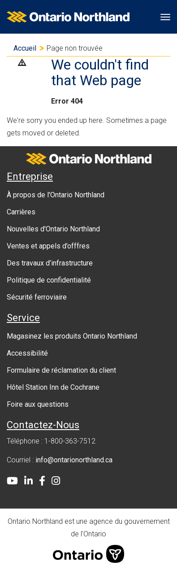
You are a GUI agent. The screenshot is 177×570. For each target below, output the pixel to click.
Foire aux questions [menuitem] (38, 404)
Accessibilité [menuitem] (27, 353)
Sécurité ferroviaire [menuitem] (37, 297)
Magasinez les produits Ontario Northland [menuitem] (72, 336)
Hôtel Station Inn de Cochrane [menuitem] (53, 387)
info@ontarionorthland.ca (73, 460)
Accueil (24, 48)
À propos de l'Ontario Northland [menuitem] (55, 195)
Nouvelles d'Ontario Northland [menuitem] (53, 229)
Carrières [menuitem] (21, 212)
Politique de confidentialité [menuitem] (49, 280)
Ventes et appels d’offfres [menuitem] (48, 246)
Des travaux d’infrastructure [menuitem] (50, 263)
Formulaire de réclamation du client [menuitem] (61, 370)
